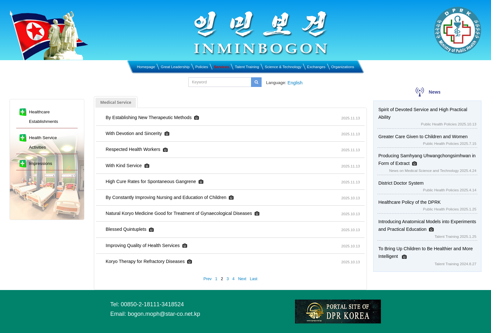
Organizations (342, 67)
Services (221, 67)
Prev (207, 279)
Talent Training (247, 67)
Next (242, 279)
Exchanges (316, 67)
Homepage (146, 67)
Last (253, 279)
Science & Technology (283, 67)
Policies (201, 67)
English (295, 82)
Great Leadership (175, 67)
